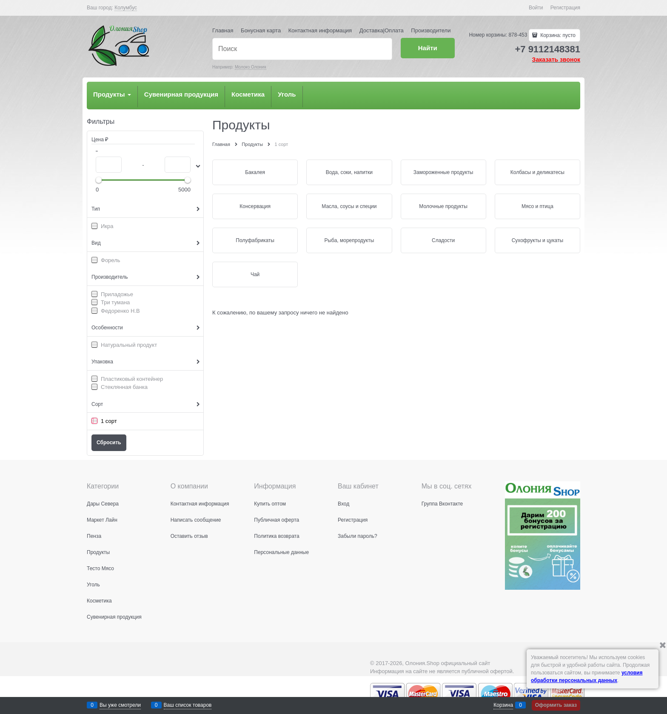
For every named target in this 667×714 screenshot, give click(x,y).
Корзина (503, 705)
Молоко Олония (250, 67)
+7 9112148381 (547, 49)
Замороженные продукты (443, 172)
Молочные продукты (443, 206)
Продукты (112, 94)
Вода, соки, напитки (349, 172)
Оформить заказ (556, 705)
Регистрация (565, 8)
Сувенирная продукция (181, 94)
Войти (536, 8)
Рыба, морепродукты (349, 240)
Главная (222, 30)
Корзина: (557, 35)
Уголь (287, 94)
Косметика (248, 94)
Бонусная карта (261, 30)
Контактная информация (320, 30)
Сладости (443, 240)
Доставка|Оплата (381, 30)
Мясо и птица (537, 206)
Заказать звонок (556, 59)
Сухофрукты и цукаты (537, 240)
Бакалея (255, 172)
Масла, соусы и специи (349, 206)
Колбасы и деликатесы (537, 172)
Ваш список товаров (188, 705)
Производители (430, 30)
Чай (255, 274)
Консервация (255, 206)
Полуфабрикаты (255, 240)
